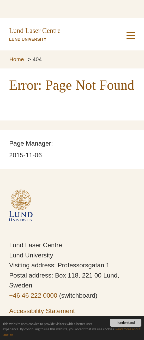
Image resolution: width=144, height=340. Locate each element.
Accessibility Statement (42, 310)
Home (16, 59)
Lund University (27, 39)
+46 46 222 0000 (33, 295)
